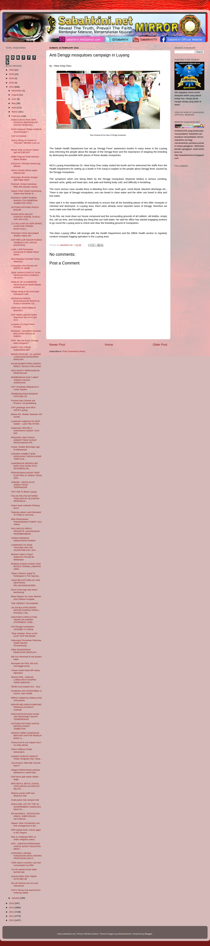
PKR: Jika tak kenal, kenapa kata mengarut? (24, 341)
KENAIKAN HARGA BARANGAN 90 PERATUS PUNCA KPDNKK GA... (25, 301)
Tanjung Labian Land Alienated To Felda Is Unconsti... (26, 513)
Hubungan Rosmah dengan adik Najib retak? (24, 178)
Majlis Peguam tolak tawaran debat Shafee (25, 157)
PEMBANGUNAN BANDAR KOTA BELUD (24, 395)
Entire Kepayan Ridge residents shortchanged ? (26, 130)
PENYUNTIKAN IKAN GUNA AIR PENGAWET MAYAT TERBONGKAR (25, 716)
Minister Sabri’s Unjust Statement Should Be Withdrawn (22, 557)
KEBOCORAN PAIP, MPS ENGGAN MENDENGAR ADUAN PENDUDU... (24, 122)
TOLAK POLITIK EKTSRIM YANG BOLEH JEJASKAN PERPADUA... (25, 498)
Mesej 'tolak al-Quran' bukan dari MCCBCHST (25, 151)
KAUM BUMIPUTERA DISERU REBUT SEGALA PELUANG (26, 364)
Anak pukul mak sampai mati (25, 800)
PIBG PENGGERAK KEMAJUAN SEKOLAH (23, 650)
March (15, 112)
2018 (12, 78)
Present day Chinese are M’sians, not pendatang (23, 401)
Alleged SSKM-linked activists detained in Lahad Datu (25, 771)
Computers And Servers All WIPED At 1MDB (24, 266)
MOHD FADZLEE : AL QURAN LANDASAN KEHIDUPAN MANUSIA (26, 357)
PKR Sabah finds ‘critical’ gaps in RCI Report (26, 831)
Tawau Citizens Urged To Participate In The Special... (25, 574)
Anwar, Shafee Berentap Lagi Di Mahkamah (25, 448)
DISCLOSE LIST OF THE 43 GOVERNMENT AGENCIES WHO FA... (26, 806)
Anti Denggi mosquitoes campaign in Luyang (22, 627)
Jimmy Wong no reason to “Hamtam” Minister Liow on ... (25, 143)
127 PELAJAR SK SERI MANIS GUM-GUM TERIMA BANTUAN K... (26, 226)
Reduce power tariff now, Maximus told (23, 794)
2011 (12, 916)
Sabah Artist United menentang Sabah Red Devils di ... (26, 192)
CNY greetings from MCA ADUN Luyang (23, 408)
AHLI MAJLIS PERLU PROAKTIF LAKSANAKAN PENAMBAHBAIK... (25, 531)
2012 (12, 912)
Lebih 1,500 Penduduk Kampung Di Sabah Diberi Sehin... (25, 252)
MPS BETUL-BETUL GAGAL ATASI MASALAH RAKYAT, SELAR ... (25, 786)
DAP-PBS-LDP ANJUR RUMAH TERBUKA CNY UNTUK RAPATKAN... (26, 242)
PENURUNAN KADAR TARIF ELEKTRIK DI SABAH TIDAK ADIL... (26, 475)
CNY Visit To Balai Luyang (24, 492)
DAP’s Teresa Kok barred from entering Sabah (26, 891)
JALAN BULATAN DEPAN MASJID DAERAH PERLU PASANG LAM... (25, 610)
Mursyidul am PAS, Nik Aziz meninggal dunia (24, 664)
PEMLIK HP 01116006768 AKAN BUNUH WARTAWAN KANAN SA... (26, 284)
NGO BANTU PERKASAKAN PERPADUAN (25, 371)
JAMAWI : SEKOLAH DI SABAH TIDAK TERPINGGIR (22, 485)
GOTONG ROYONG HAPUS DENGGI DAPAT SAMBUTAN (25, 726)
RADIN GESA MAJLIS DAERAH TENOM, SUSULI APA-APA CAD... (25, 217)
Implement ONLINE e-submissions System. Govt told (25, 430)
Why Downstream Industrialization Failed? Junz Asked (26, 522)
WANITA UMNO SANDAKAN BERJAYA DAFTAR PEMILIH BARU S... (26, 735)
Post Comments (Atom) (74, 351)
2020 (12, 70)
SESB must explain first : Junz (25, 686)
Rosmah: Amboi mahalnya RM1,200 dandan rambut (24, 185)
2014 (12, 903)
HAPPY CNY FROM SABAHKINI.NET (21, 348)
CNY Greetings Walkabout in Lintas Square (25, 388)
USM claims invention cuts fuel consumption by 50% (26, 863)
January (16, 898)
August (15, 95)
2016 (12, 82)
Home (109, 344)
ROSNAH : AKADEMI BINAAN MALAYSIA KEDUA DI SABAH (26, 333)
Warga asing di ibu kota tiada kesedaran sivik (25, 292)
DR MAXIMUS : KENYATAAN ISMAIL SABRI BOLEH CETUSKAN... (25, 816)
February (16, 116)
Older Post (160, 344)
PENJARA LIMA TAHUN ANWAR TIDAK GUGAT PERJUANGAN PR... (24, 440)
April (14, 107)
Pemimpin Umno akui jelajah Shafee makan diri (25, 234)
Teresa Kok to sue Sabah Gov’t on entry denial (26, 743)
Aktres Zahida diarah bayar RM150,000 (24, 171)
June (14, 99)
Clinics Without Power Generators (21, 750)
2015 (12, 87)
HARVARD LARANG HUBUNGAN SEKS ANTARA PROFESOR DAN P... (26, 856)
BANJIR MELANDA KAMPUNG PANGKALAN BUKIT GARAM (26, 707)
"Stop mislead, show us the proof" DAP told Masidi (24, 634)
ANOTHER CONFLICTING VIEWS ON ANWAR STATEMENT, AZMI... (24, 619)
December (17, 90)
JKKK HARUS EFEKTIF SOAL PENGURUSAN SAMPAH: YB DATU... (26, 275)
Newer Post (57, 344)
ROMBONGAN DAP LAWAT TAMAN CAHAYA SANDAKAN (24, 380)
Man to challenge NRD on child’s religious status (23, 838)
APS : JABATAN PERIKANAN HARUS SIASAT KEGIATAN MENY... (26, 846)
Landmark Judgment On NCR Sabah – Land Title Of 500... (26, 422)
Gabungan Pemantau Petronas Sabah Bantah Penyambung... (26, 643)
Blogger (148, 934)
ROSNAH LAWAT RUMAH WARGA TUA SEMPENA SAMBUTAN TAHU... (24, 200)
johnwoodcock (124, 934)
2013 (12, 907)
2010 (12, 920)
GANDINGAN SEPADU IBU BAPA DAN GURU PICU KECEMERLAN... (24, 466)
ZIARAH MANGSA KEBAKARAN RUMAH (23, 539)
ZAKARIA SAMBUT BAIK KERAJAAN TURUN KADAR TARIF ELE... (26, 456)
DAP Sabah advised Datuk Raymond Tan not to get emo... (24, 317)
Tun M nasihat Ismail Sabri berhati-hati (24, 870)
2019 (12, 74)
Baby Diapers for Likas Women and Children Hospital (26, 597)
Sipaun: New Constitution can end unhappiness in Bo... (25, 824)
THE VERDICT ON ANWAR (24, 603)
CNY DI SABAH (18, 136)
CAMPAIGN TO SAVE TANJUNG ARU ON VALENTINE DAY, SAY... (24, 547)
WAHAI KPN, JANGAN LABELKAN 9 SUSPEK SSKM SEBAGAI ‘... (23, 679)
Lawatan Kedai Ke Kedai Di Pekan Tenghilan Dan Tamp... (26, 757)
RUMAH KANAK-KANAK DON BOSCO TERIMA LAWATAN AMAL (26, 566)
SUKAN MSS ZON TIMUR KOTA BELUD (24, 877)
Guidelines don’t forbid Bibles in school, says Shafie (26, 692)
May (14, 103)
